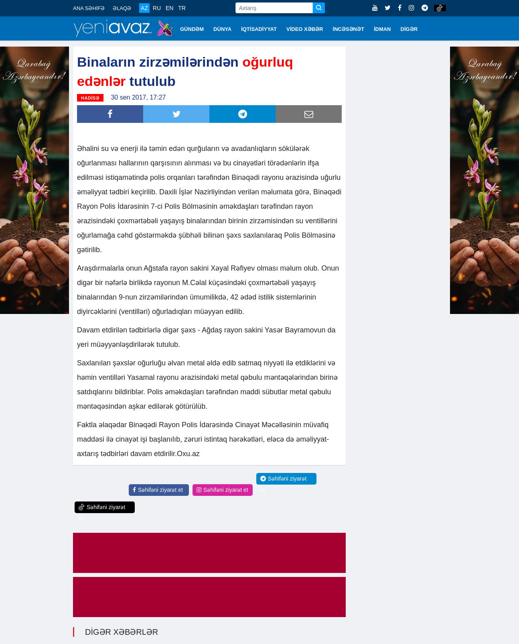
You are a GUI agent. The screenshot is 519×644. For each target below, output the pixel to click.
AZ (144, 8)
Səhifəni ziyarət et (158, 489)
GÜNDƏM (192, 29)
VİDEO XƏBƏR (304, 29)
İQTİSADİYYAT (259, 29)
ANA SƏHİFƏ (89, 8)
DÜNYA (222, 29)
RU (157, 8)
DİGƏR (409, 29)
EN (169, 8)
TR (182, 8)
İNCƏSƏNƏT (348, 29)
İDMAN (382, 29)
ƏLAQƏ (122, 8)
